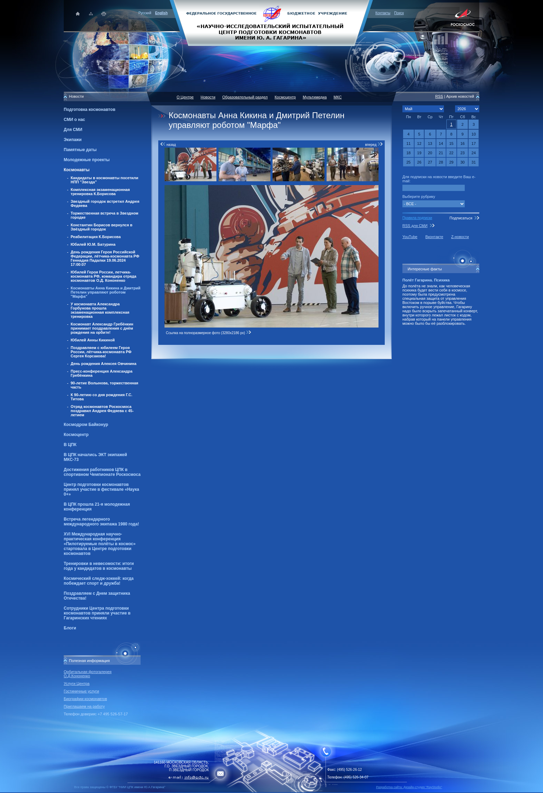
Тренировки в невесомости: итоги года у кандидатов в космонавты (99, 566)
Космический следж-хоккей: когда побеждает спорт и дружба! (99, 581)
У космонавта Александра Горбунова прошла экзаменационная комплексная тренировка (100, 310)
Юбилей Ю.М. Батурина (93, 244)
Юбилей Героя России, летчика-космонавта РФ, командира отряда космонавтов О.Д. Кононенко (103, 276)
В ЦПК (70, 444)
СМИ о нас (74, 119)
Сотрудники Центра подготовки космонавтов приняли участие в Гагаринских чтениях (97, 613)
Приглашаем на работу (84, 706)
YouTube (409, 237)
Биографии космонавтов (85, 699)
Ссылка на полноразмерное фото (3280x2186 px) (208, 333)
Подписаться (460, 218)
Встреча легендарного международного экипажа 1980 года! (101, 521)
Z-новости (460, 237)
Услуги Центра (77, 683)
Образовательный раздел (245, 97)
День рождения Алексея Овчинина (103, 363)
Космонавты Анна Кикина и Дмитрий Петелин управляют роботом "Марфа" (106, 292)
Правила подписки (417, 218)
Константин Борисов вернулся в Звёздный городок (101, 227)
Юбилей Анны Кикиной (93, 340)
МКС (337, 97)
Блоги (70, 628)
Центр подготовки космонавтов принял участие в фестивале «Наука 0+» (101, 489)
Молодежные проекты (87, 159)
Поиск (399, 13)
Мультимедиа (315, 97)
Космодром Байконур (86, 424)
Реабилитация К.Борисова (96, 237)
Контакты (382, 13)
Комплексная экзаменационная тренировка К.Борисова (100, 192)
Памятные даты (80, 149)
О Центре (185, 97)
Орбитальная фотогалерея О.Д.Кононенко (88, 674)
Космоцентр (76, 434)
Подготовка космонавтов (89, 109)
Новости (208, 97)
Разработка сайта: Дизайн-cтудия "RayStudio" (409, 787)
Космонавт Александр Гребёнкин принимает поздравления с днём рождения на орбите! (102, 328)
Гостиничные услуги (81, 691)
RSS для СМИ (414, 226)
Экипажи (73, 139)
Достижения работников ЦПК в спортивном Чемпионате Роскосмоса (102, 472)
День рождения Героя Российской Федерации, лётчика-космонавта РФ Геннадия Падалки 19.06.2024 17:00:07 (105, 258)
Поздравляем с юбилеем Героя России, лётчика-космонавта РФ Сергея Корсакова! (101, 352)
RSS (439, 96)
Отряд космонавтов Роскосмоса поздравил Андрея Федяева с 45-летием (102, 410)
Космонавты (76, 169)
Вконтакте (434, 237)
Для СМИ (73, 129)
